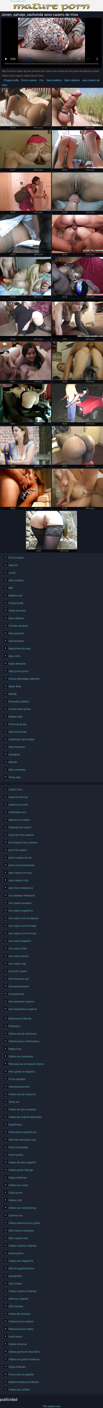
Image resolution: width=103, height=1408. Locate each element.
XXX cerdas (15, 1283)
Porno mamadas (18, 1147)
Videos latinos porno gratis (24, 1223)
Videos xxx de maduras (22, 1094)
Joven (12, 572)
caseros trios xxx (18, 797)
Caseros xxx (16, 1215)
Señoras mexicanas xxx (22, 1139)
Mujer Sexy (15, 686)
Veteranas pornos (19, 1086)
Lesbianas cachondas (21, 739)
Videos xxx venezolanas (22, 1207)
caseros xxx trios (18, 804)
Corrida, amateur (18, 625)
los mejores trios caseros (23, 842)
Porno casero (29, 80)
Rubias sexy (16, 716)
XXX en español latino (21, 1268)
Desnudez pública (19, 701)
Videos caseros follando (23, 1291)
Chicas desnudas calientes (24, 678)
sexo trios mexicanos (21, 888)
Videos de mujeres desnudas (25, 1117)
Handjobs (14, 754)
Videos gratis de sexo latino (25, 1351)
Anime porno (16, 1253)
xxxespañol (15, 1276)
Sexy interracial (17, 731)
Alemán (13, 762)
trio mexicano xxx (19, 978)
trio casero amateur (20, 903)
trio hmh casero (18, 971)
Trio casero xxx (17, 1)
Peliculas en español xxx (23, 1132)
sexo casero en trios (20, 872)
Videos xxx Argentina (21, 1260)
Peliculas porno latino (21, 1329)
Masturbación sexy (20, 648)
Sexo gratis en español (22, 1071)
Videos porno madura (21, 1321)
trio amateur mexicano (22, 895)
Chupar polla (11, 80)
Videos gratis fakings (21, 1170)
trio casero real (17, 963)
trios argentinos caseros (23, 1009)
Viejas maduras (18, 1177)
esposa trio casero (19, 819)
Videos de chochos (19, 1313)
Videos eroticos (18, 1344)
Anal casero (15, 1336)
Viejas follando (17, 1366)
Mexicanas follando (20, 1018)
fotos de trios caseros (21, 835)
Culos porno (16, 1192)
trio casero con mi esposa (23, 918)
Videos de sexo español (22, 1162)
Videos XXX (15, 1200)
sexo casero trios (18, 880)
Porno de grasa (18, 724)
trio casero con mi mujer (23, 925)
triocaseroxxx (16, 994)
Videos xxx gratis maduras (24, 1359)
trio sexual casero (19, 986)
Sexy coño (14, 656)
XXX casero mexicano (21, 1230)
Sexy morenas (17, 746)
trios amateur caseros (21, 1001)
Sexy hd (13, 565)
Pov (41, 80)
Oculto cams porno (20, 709)
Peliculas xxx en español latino (26, 1064)
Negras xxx (15, 1048)
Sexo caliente (72, 80)
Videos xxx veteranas (21, 1056)
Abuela (13, 693)
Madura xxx (15, 595)
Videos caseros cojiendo (23, 1245)
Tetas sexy (15, 777)
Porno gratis (16, 1154)
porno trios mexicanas (22, 865)
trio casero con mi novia (22, 933)
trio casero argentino (21, 910)
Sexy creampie (17, 769)
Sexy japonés (16, 633)
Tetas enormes (17, 610)
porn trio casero (18, 850)
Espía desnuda (17, 663)
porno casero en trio (20, 857)
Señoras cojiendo (19, 1298)
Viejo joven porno (19, 671)
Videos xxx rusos (18, 1185)
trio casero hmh (18, 948)
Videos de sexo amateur (23, 1109)
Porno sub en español (21, 1374)
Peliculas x (15, 1026)
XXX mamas (16, 1306)
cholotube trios (17, 812)
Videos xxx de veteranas (23, 1033)
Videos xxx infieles (19, 1389)
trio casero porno (19, 956)
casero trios (15, 789)
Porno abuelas (17, 1079)
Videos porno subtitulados (24, 1041)
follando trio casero (20, 827)
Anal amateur (16, 640)
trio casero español (20, 941)
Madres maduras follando (24, 1382)
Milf (11, 587)
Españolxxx (15, 1124)
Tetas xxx (14, 1101)
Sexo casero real (18, 1238)
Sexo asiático (54, 80)
